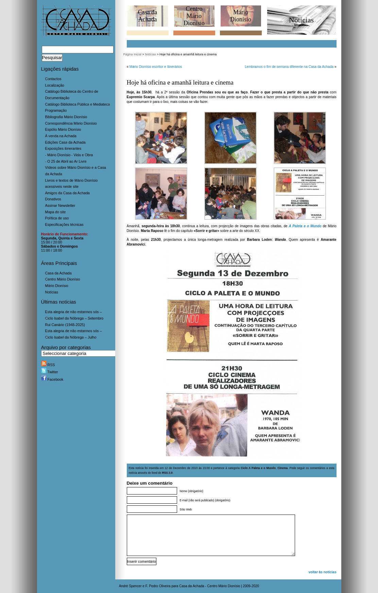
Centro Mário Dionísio (62, 279)
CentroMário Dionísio (194, 15)
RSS (48, 365)
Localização (54, 85)
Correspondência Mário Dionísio (71, 123)
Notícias (51, 292)
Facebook (52, 379)
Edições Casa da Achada (65, 142)
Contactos (53, 79)
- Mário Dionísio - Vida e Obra (69, 155)
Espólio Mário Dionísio (63, 129)
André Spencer (130, 586)
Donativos (53, 199)
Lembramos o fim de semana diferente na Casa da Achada (289, 67)
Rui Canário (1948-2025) (65, 325)
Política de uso (57, 218)
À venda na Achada (60, 136)
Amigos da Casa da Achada (67, 193)
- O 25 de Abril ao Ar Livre (66, 161)
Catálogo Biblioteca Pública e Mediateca (77, 104)
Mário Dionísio (56, 286)
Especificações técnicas (64, 224)
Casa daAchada (147, 16)
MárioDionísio (240, 16)
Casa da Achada (58, 273)
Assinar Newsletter (60, 205)
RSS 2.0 (167, 472)
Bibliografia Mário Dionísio (66, 117)
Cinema (282, 468)
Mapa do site (55, 212)
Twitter (49, 372)
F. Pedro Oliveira (158, 586)
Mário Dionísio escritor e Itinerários (156, 67)
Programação (56, 110)
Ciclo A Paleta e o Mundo (258, 468)
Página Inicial (132, 54)
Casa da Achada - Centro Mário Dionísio (209, 586)
